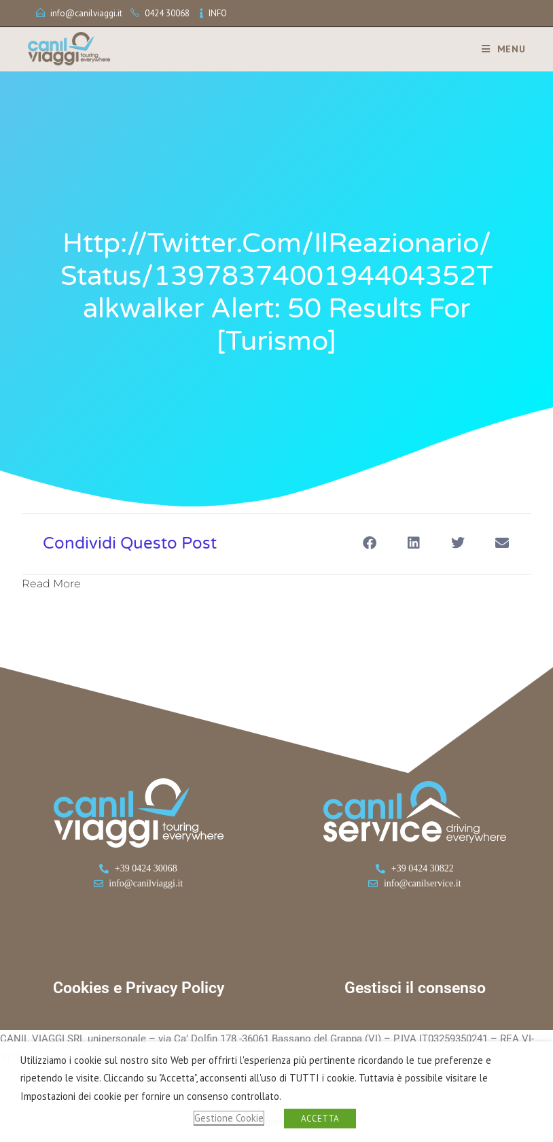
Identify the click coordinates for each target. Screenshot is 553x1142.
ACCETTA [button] (320, 1118)
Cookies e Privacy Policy (138, 988)
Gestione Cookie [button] (229, 1117)
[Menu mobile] (498, 49)
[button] (369, 542)
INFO (218, 13)
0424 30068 (167, 13)
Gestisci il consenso (415, 988)
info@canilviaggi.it (86, 13)
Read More (51, 583)
